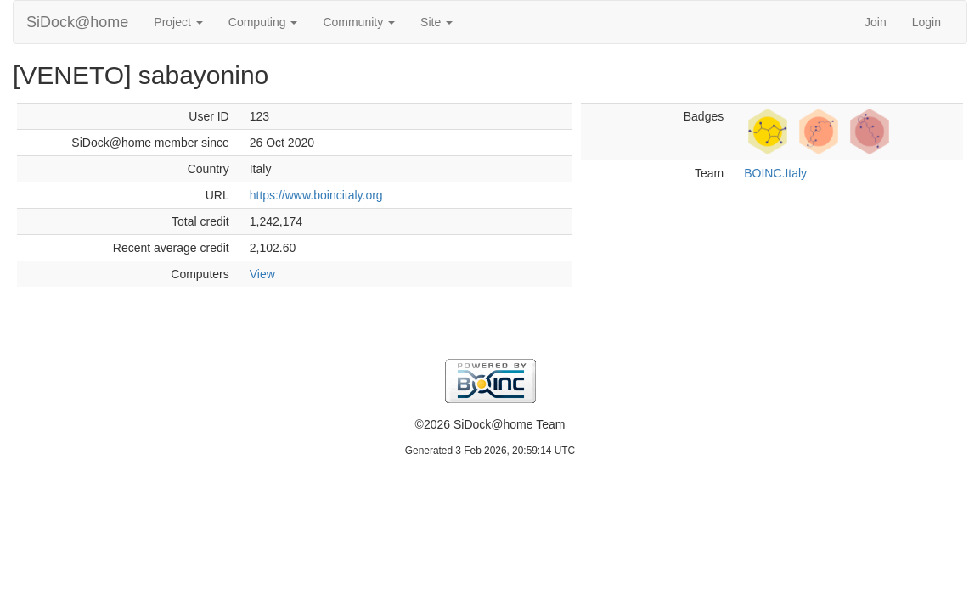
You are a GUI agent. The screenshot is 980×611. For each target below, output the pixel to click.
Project (178, 22)
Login (926, 22)
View (262, 274)
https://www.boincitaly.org (316, 195)
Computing (263, 22)
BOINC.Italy (775, 173)
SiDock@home (77, 22)
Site (436, 22)
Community (359, 22)
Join (876, 22)
